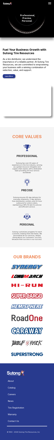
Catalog (11, 387)
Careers (12, 394)
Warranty (12, 414)
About (11, 381)
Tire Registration (16, 407)
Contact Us (13, 421)
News (11, 401)
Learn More (9, 76)
